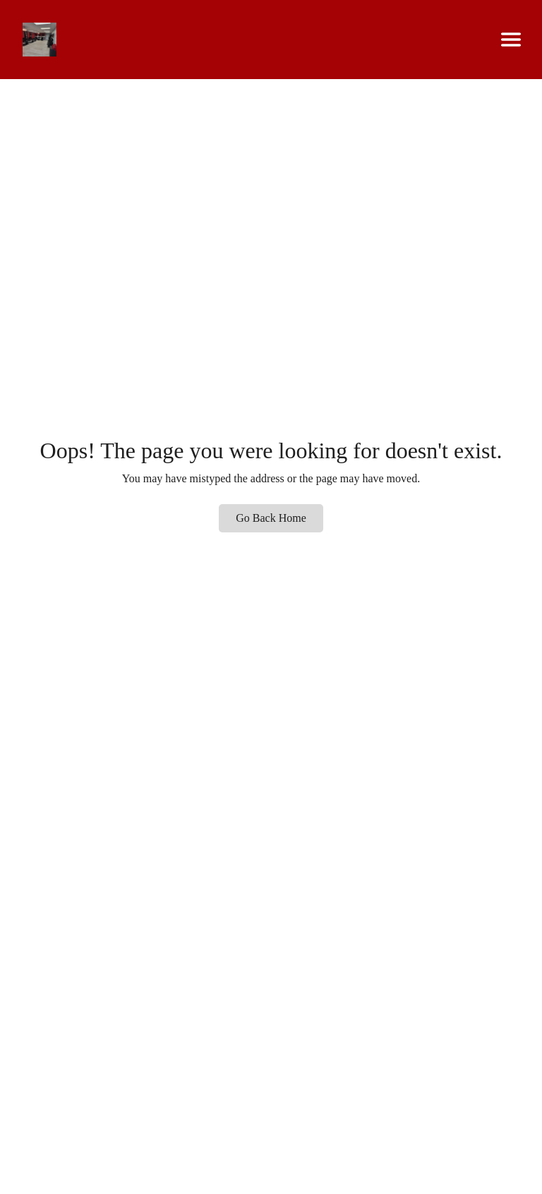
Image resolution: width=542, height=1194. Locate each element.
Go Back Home (271, 518)
